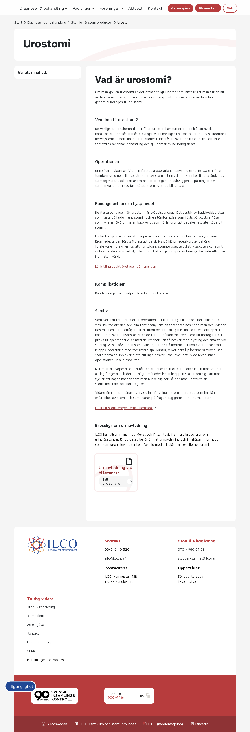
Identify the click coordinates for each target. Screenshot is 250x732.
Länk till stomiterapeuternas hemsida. (124, 408)
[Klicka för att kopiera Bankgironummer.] (129, 696)
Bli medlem (208, 8)
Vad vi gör (82, 8)
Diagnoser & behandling (42, 8)
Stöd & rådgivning (41, 607)
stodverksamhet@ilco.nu (196, 558)
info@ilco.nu (114, 558)
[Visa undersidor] (66, 8)
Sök (230, 8)
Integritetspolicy (39, 642)
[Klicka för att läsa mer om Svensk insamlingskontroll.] (54, 696)
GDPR (31, 651)
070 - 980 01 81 (191, 549)
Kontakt (155, 8)
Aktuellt (135, 8)
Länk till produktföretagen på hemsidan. (126, 266)
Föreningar (109, 8)
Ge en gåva (180, 8)
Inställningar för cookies (45, 659)
